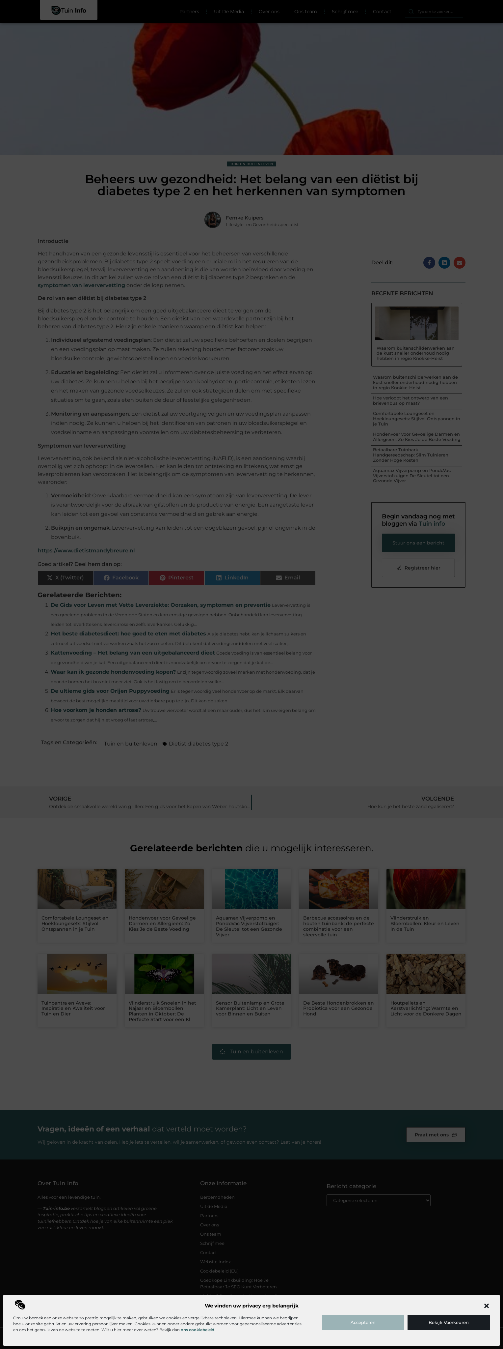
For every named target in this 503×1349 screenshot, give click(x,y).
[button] (486, 1306)
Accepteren (363, 1322)
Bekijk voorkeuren (449, 1322)
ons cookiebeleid (197, 1329)
